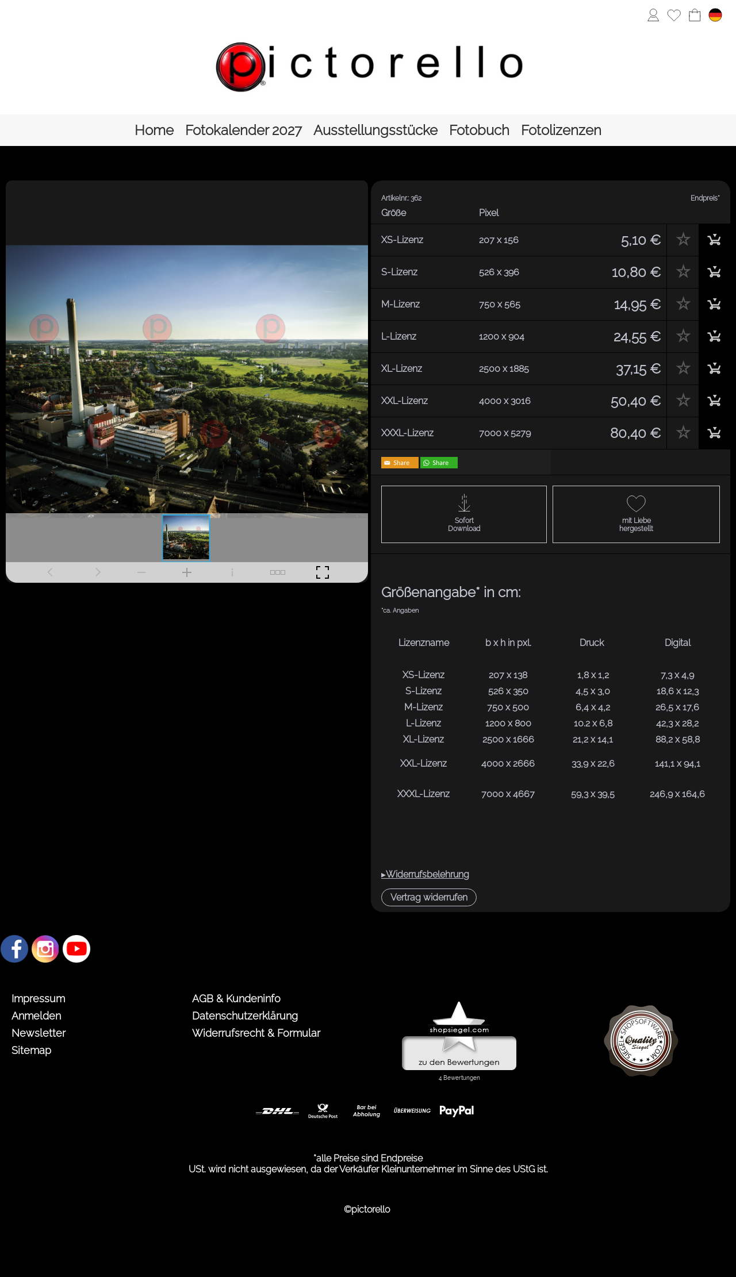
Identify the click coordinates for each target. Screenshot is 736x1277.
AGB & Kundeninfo (236, 999)
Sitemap (31, 1050)
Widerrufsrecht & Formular (256, 1033)
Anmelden (36, 1016)
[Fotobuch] (479, 130)
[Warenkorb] (694, 14)
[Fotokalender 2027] (243, 130)
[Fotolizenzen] (561, 130)
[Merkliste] (673, 14)
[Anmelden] (653, 14)
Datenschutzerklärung (245, 1016)
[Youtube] (76, 948)
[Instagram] (45, 948)
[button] (429, 897)
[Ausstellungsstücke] (375, 130)
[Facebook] (14, 948)
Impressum (38, 999)
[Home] (154, 130)
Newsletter (39, 1033)
